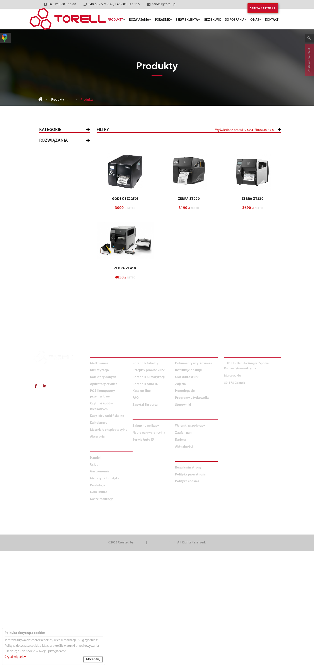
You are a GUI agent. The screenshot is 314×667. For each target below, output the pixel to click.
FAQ (136, 514)
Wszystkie (51, 143)
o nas (255, 20)
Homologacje (185, 507)
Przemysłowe (57, 234)
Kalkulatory (53, 284)
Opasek (52, 251)
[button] (252, 148)
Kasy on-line (142, 507)
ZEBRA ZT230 (252, 297)
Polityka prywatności (190, 590)
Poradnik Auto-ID (145, 500)
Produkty (57, 100)
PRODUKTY (100, 471)
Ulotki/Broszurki (187, 493)
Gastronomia (54, 365)
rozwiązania (140, 20)
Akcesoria (51, 307)
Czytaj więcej (15, 657)
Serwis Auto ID (143, 556)
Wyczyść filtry (267, 233)
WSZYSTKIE (51, 331)
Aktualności (184, 562)
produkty (116, 20)
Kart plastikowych (61, 240)
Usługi (48, 354)
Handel (49, 342)
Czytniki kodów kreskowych (55, 205)
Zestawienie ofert (309, 60)
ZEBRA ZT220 (189, 297)
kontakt (271, 20)
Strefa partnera (262, 8)
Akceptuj (93, 659)
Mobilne (52, 257)
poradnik (163, 20)
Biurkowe (54, 228)
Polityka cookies (187, 597)
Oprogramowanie (60, 246)
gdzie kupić (212, 20)
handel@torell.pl (164, 4)
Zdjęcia (180, 500)
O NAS (181, 533)
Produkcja (52, 388)
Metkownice (53, 166)
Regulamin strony (188, 584)
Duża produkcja (68, 409)
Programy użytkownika (192, 514)
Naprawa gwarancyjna (149, 549)
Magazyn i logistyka (59, 377)
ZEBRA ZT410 (125, 367)
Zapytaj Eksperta (145, 521)
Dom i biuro (52, 420)
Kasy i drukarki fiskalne (63, 154)
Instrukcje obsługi (188, 486)
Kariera (180, 556)
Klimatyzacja (54, 273)
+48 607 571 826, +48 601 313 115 (114, 4)
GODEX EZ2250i (125, 297)
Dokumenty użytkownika (193, 479)
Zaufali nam (184, 549)
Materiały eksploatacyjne (64, 296)
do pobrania (236, 20)
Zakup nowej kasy (146, 542)
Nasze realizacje (101, 615)
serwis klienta (188, 20)
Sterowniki (183, 521)
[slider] (160, 147)
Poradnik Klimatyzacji (149, 493)
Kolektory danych (58, 192)
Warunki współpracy (190, 542)
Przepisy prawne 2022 (149, 486)
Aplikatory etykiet (58, 219)
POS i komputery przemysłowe (56, 179)
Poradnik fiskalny (145, 479)
